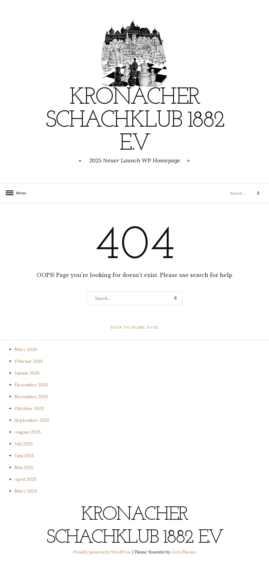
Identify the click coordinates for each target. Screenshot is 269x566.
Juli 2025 (24, 444)
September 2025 (32, 420)
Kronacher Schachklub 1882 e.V (134, 120)
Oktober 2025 (29, 408)
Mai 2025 (24, 467)
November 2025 (31, 396)
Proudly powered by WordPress (102, 552)
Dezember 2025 (31, 385)
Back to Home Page (135, 327)
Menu (19, 192)
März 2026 (26, 349)
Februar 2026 (29, 361)
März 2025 (26, 491)
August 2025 (28, 432)
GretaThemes (183, 552)
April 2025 (25, 479)
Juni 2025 (24, 455)
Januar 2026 (27, 373)
